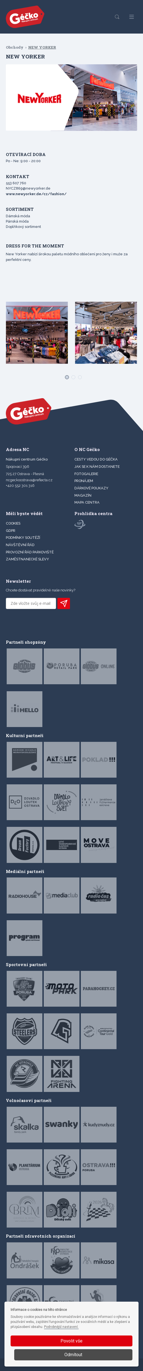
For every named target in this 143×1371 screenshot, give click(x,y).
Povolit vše (71, 1341)
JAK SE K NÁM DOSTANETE (97, 466)
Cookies (13, 523)
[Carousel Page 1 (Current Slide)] (65, 375)
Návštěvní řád (20, 545)
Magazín (82, 495)
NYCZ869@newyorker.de (28, 188)
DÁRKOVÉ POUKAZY (91, 488)
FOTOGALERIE (86, 474)
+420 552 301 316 (20, 485)
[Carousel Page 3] (78, 375)
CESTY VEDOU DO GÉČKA (96, 459)
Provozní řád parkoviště (30, 552)
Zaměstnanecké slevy (27, 559)
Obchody (14, 47)
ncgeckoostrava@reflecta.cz (29, 480)
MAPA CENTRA (87, 502)
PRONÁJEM (83, 481)
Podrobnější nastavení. (61, 1327)
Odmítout (73, 1354)
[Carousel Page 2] (71, 375)
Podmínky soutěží (23, 537)
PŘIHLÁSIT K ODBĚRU (63, 603)
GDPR (10, 530)
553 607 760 (16, 183)
